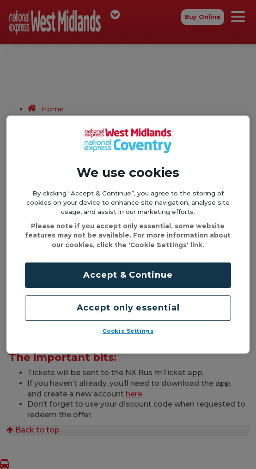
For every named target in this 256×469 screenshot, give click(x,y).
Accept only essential (128, 308)
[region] (128, 235)
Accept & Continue (127, 275)
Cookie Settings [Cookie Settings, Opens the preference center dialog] (128, 331)
